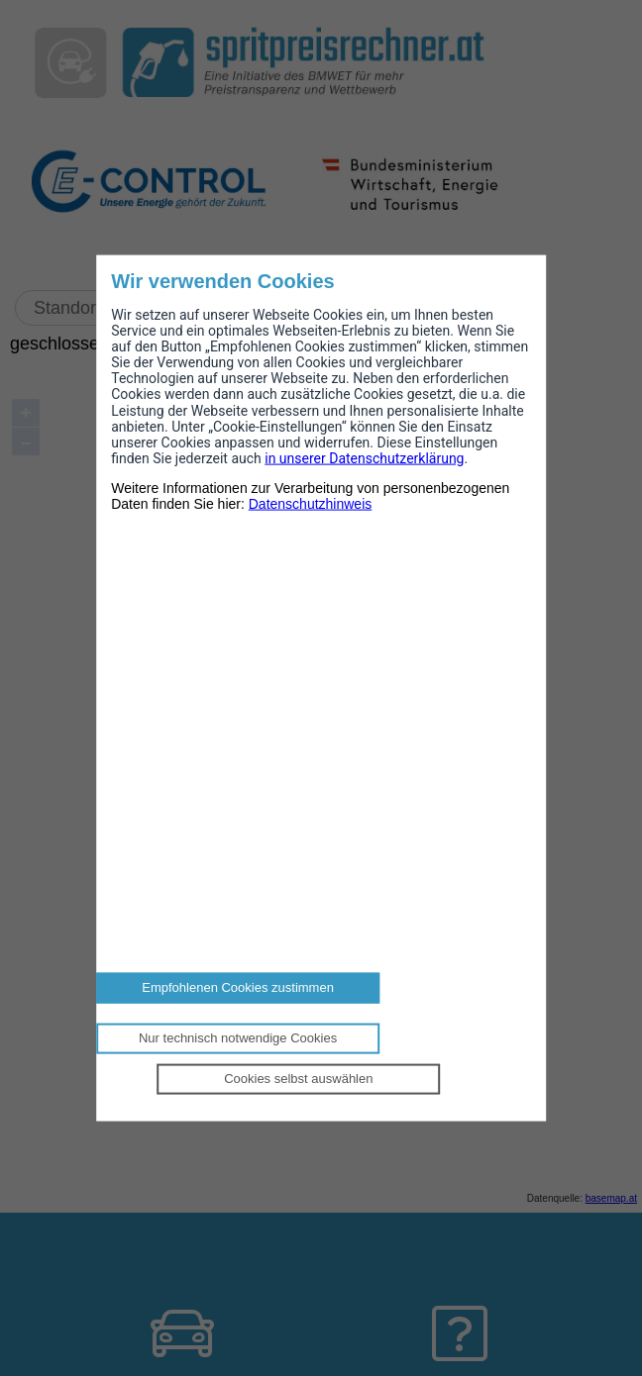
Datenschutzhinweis (311, 504)
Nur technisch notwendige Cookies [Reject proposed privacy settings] (238, 1038)
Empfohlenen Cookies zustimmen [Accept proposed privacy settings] (238, 987)
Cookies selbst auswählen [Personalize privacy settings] (298, 1077)
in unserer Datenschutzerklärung (364, 457)
